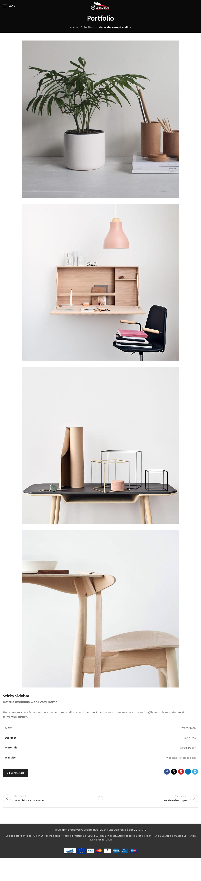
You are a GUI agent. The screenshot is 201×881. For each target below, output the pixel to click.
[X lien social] (174, 772)
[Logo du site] (100, 5)
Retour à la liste (100, 798)
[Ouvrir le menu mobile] (9, 6)
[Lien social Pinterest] (181, 772)
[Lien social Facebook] (167, 772)
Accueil (74, 27)
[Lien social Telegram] (195, 772)
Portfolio (89, 27)
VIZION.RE (140, 829)
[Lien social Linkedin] (188, 772)
